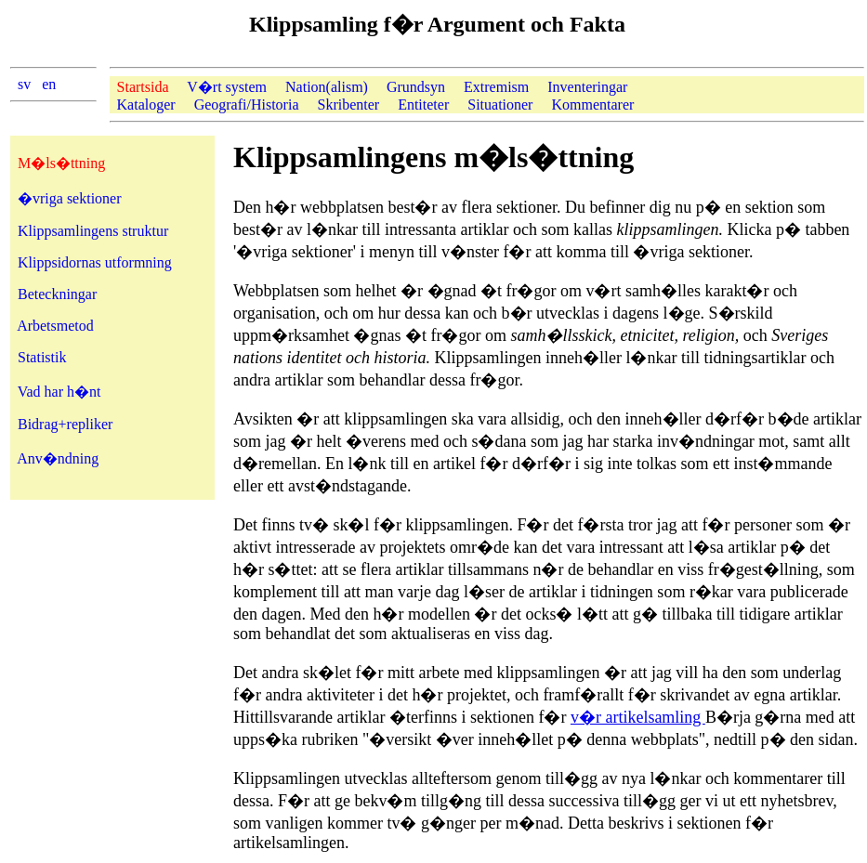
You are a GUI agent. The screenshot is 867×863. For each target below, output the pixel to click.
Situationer (499, 104)
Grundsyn (416, 87)
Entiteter (423, 104)
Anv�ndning (58, 458)
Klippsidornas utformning (95, 262)
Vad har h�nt (59, 391)
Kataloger (146, 104)
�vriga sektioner (70, 198)
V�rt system (227, 87)
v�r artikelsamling (638, 717)
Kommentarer (592, 104)
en (49, 84)
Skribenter (348, 104)
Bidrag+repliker (65, 424)
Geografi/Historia (246, 104)
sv (24, 84)
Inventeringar (587, 87)
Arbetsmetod (55, 325)
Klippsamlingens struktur (93, 231)
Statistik (42, 357)
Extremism (496, 87)
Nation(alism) (326, 87)
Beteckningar (57, 294)
